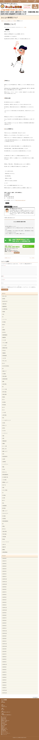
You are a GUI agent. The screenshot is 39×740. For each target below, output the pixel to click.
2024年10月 (4, 584)
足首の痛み (4, 384)
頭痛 (3, 435)
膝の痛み (4, 508)
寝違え (3, 526)
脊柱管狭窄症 (4, 456)
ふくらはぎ (4, 345)
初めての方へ (4, 719)
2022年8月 (4, 638)
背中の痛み (4, 391)
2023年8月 (4, 615)
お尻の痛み (4, 415)
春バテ (3, 407)
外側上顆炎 (4, 376)
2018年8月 (4, 669)
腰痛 (3, 381)
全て (3, 327)
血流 (3, 453)
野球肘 (25, 27)
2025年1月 (4, 576)
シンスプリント (5, 464)
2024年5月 (4, 597)
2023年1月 (4, 628)
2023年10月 (4, 610)
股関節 (3, 329)
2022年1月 (4, 641)
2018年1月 (4, 687)
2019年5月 (4, 659)
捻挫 (3, 487)
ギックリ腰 (4, 389)
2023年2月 (4, 625)
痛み (3, 417)
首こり (3, 409)
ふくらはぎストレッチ (6, 420)
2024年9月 (4, 586)
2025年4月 (4, 568)
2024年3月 (4, 602)
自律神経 (4, 461)
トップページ (4, 716)
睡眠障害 (4, 337)
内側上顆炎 (4, 394)
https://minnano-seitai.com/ (20, 200)
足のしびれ (4, 296)
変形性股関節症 (5, 521)
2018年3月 (4, 682)
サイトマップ (4, 734)
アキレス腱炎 (4, 342)
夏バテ (3, 500)
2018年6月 (4, 674)
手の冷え (4, 350)
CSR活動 (4, 536)
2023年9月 (4, 612)
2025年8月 (4, 558)
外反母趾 (4, 518)
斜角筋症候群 (4, 378)
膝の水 (3, 324)
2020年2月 (4, 656)
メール (3, 279)
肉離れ (3, 443)
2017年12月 (4, 690)
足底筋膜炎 (4, 505)
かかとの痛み (4, 490)
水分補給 (4, 373)
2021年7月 (4, 654)
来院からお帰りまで (5, 720)
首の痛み (4, 495)
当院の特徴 (4, 531)
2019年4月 (4, 661)
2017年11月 (4, 692)
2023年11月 (4, 607)
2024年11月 (4, 581)
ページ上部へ (35, 697)
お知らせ (4, 544)
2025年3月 (4, 571)
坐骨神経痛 (4, 355)
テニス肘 (4, 340)
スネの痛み (4, 479)
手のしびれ (4, 360)
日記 (3, 314)
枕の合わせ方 (4, 301)
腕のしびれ (4, 448)
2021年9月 (4, 648)
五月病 (3, 422)
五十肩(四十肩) (5, 477)
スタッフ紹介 (4, 721)
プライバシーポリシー (6, 733)
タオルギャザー (5, 513)
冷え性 (3, 469)
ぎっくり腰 (4, 446)
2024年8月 (4, 589)
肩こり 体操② (32, 257)
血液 (3, 438)
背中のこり (4, 425)
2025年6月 (4, 563)
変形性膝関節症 (5, 474)
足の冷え (4, 332)
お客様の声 (4, 730)
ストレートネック (5, 541)
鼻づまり (4, 528)
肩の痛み (4, 402)
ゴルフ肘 (4, 358)
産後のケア (4, 371)
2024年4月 (4, 599)
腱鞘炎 (3, 549)
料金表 (3, 726)
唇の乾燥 (4, 404)
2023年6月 (4, 620)
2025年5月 (4, 566)
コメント (3, 265)
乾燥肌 (3, 311)
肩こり (3, 399)
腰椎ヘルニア (4, 451)
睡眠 (3, 466)
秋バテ (3, 363)
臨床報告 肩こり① (7, 257)
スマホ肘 (4, 412)
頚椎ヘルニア (4, 510)
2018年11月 (4, 664)
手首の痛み (4, 534)
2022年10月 (4, 633)
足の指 (3, 497)
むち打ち (4, 430)
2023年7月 (4, 617)
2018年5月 (4, 677)
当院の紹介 (4, 303)
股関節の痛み (4, 347)
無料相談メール (28, 246)
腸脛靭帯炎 (4, 306)
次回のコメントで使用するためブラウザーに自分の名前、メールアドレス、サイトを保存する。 (18, 287)
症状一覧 (3, 725)
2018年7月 (4, 672)
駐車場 (3, 298)
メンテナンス (4, 433)
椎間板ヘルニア (5, 482)
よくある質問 (4, 724)
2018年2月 (4, 685)
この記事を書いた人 (9, 206)
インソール (4, 319)
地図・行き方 (17, 252)
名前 (2, 276)
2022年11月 (4, 630)
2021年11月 (4, 643)
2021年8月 (4, 651)
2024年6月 (4, 594)
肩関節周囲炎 (4, 552)
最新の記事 (15, 206)
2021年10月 (4, 646)
